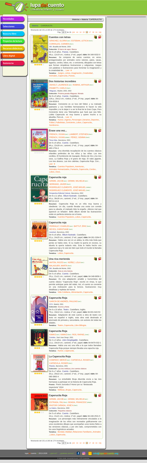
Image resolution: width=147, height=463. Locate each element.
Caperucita (62, 76)
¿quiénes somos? (67, 453)
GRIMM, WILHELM (78, 181)
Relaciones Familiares (82, 432)
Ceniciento (70, 122)
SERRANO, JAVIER (60, 184)
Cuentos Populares (66, 166)
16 (87, 32)
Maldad (68, 432)
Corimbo (52, 337)
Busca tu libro (12, 34)
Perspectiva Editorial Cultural (59, 193)
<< (77, 32)
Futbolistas (60, 122)
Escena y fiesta (63, 307)
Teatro (66, 309)
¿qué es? (53, 453)
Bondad (61, 432)
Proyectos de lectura (12, 41)
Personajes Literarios (81, 120)
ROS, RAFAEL (80, 334)
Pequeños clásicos (65, 411)
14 (80, 32)
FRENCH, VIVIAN (58, 134)
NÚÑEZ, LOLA (76, 262)
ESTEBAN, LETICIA (82, 41)
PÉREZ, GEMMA (80, 137)
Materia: (35, 26)
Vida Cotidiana (64, 292)
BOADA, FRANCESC (80, 402)
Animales (53, 76)
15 (84, 32)
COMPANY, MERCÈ (59, 360)
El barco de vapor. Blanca (67, 49)
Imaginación (76, 73)
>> (96, 32)
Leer (69, 70)
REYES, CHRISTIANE (61, 229)
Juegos (61, 73)
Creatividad (88, 73)
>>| (100, 32)
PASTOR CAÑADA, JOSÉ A (63, 405)
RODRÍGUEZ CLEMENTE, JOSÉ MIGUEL (70, 187)
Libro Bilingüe (80, 325)
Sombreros (54, 125)
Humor (60, 120)
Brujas (68, 390)
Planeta (52, 366)
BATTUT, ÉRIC (82, 226)
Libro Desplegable (70, 340)
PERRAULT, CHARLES (61, 226)
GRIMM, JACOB (58, 181)
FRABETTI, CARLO (59, 88)
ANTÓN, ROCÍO (58, 262)
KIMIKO (54, 334)
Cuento (65, 96)
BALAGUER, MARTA (60, 266)
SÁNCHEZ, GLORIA (60, 41)
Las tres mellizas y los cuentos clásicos (72, 369)
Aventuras (79, 166)
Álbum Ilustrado (70, 196)
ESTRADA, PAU (58, 402)
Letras (67, 73)
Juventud (52, 232)
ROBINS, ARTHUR (83, 85)
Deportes (95, 120)
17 (90, 32)
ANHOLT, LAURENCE (60, 85)
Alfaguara (52, 91)
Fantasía (74, 169)
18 (93, 32)
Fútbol (52, 122)
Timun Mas (53, 140)
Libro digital (12, 56)
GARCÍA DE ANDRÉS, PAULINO (65, 301)
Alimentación (76, 292)
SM (50, 47)
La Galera (52, 408)
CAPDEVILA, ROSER (82, 360)
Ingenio (68, 120)
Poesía (65, 52)
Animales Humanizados (59, 169)
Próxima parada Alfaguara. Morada (70, 93)
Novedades (12, 19)
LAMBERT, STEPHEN (80, 134)
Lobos (78, 122)
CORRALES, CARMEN (61, 44)
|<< (73, 32)
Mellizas (61, 390)
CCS (51, 304)
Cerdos (92, 169)
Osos (57, 172)
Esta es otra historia (65, 271)
